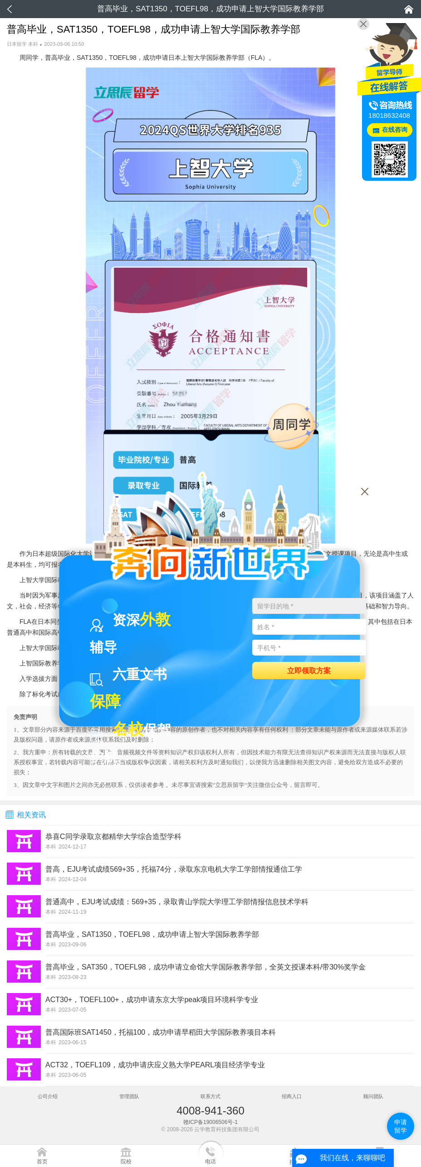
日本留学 (17, 44)
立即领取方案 (309, 670)
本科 (33, 44)
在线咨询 (394, 129)
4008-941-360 (210, 1110)
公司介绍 (48, 1096)
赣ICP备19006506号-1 (210, 1122)
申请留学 (400, 1126)
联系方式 (210, 1096)
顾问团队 (373, 1096)
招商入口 (292, 1096)
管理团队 (129, 1096)
